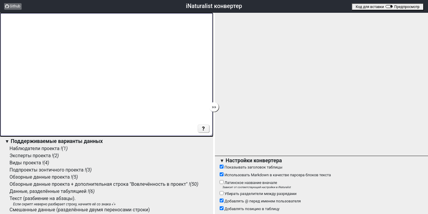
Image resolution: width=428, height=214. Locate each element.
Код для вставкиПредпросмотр (388, 7)
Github (12, 6)
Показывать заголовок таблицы (251, 167)
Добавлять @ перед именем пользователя (260, 201)
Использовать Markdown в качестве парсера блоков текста (275, 174)
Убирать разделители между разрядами (258, 193)
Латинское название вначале (321, 184)
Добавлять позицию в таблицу (249, 208)
